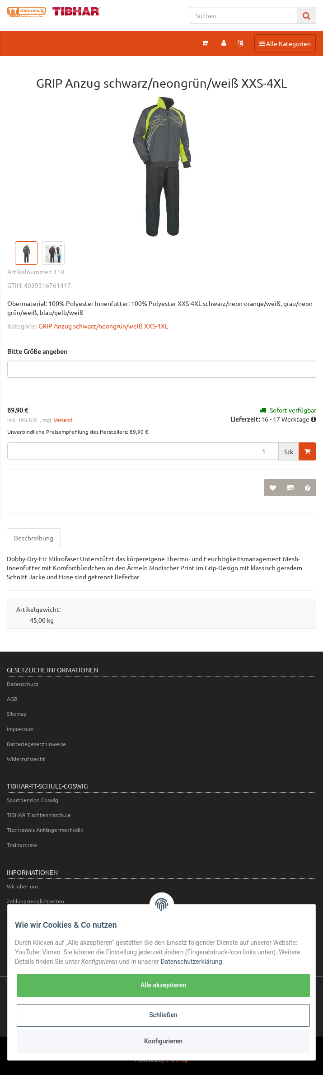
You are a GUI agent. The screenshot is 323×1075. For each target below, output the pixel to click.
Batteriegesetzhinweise (36, 743)
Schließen (163, 1015)
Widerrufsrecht (26, 758)
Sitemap (17, 713)
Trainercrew (22, 844)
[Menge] (142, 451)
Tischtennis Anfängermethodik (45, 829)
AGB (12, 698)
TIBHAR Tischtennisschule (39, 814)
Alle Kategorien (285, 42)
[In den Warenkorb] (307, 451)
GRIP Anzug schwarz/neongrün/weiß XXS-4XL (103, 326)
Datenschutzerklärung (191, 961)
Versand (63, 419)
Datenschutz (22, 683)
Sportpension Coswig (32, 799)
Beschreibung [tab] (33, 538)
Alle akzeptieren (163, 985)
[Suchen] (243, 15)
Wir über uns (22, 886)
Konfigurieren (163, 1041)
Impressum (20, 728)
